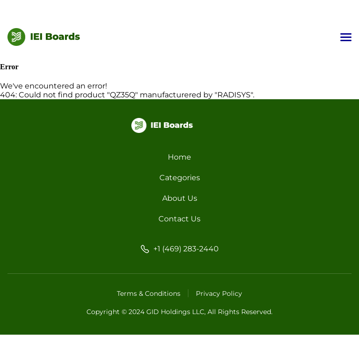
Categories (179, 177)
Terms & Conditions (148, 293)
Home (179, 157)
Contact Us (179, 218)
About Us (179, 198)
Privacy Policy (219, 293)
